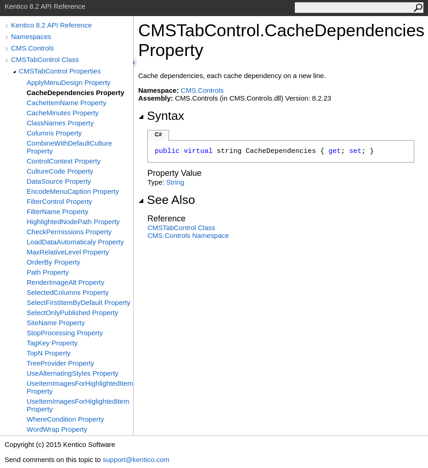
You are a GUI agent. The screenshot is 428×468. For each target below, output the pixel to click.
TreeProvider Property (60, 363)
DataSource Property (59, 181)
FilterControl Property (59, 201)
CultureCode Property (60, 171)
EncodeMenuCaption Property (73, 191)
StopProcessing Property (65, 333)
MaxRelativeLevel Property (68, 252)
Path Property (48, 272)
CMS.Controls (32, 48)
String (175, 182)
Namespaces (31, 36)
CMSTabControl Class (45, 59)
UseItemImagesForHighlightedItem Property (80, 387)
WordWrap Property (57, 429)
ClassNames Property (60, 123)
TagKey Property (52, 343)
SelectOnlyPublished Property (72, 312)
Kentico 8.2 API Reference (51, 25)
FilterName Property (57, 211)
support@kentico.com (135, 459)
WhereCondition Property (65, 419)
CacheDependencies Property (75, 92)
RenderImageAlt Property (65, 282)
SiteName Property (56, 323)
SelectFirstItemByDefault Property (78, 302)
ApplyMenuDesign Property (69, 82)
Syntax (161, 116)
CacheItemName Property (66, 103)
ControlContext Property (64, 161)
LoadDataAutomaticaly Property (75, 242)
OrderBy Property (53, 262)
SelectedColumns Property (67, 292)
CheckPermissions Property (69, 232)
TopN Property (49, 353)
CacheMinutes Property (63, 113)
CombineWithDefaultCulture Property (69, 147)
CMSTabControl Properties (60, 71)
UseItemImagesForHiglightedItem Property (78, 405)
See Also (166, 200)
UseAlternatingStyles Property (72, 373)
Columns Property (54, 133)
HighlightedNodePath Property (73, 222)
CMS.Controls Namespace (188, 235)
